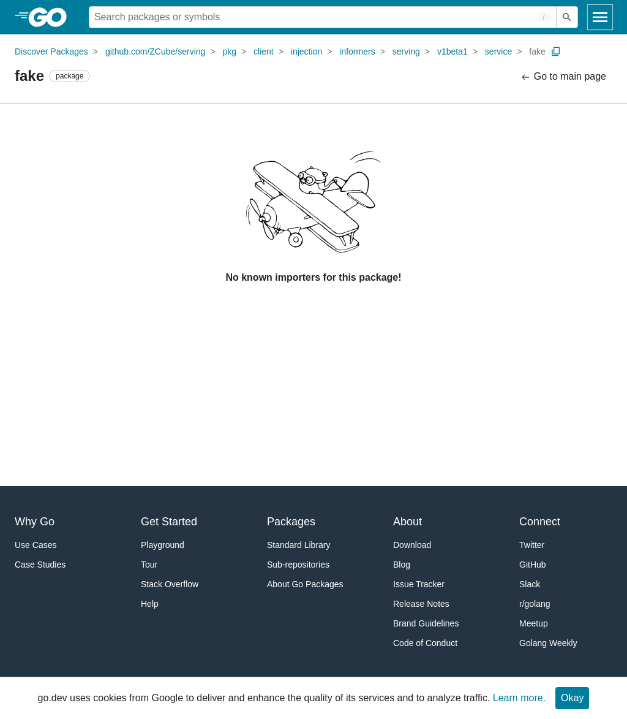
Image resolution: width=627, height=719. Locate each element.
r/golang (534, 604)
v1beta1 (452, 51)
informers (357, 51)
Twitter (531, 545)
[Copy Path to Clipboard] (555, 51)
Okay (572, 698)
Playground (162, 545)
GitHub (532, 564)
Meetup (533, 623)
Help (150, 604)
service (498, 51)
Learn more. (519, 698)
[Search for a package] (323, 17)
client (263, 51)
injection (306, 51)
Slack (529, 584)
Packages (291, 521)
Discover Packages (51, 51)
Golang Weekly (548, 643)
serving (406, 51)
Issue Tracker (419, 584)
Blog (401, 564)
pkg (229, 51)
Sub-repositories (298, 564)
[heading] (52, 17)
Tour (149, 564)
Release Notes (421, 604)
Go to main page (563, 77)
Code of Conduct (425, 643)
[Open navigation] (600, 17)
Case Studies (40, 564)
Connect (539, 521)
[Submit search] (567, 17)
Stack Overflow (169, 584)
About (407, 521)
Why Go (34, 521)
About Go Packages (305, 584)
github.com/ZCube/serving (155, 51)
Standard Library (299, 545)
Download (412, 545)
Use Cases (35, 545)
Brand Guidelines (426, 623)
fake (537, 51)
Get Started (169, 521)
